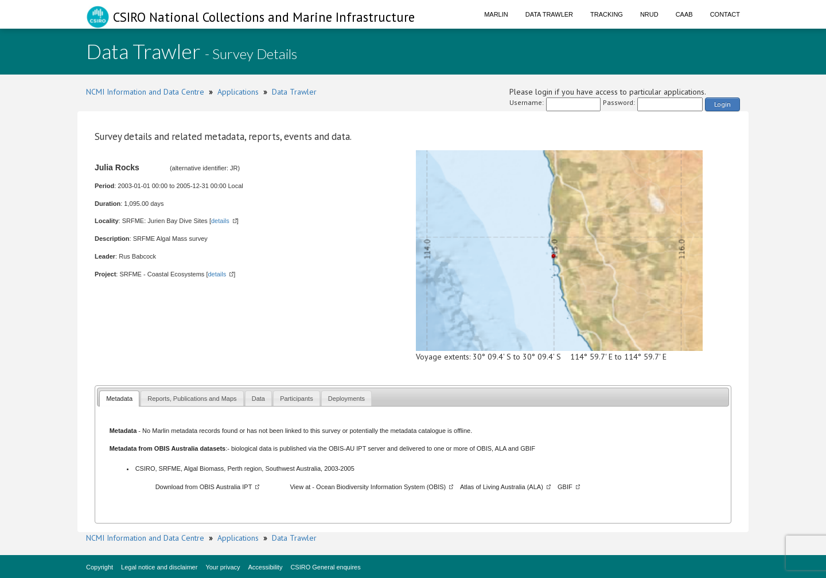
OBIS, (486, 448)
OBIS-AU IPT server (357, 448)
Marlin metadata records (186, 430)
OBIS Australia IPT (226, 486)
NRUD (649, 14)
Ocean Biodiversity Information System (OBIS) (381, 486)
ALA (500, 448)
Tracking (606, 14)
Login (722, 104)
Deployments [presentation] (346, 398)
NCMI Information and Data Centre (145, 92)
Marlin (496, 14)
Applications (238, 92)
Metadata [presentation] (119, 398)
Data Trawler (549, 14)
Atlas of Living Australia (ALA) (501, 486)
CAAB (684, 14)
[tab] (119, 398)
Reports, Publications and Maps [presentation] (191, 398)
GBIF (527, 448)
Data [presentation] (258, 398)
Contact (725, 14)
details (220, 220)
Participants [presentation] (296, 398)
